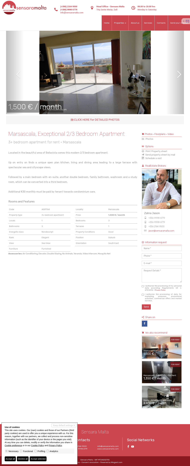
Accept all (10, 459)
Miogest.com (116, 462)
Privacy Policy (160, 290)
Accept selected (38, 459)
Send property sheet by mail (158, 154)
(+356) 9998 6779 (68, 9)
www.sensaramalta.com (108, 449)
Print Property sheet (154, 151)
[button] (15, 72)
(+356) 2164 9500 (68, 6)
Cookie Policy (37, 445)
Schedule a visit (152, 158)
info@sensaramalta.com (71, 12)
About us (135, 23)
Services (148, 23)
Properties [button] (120, 23)
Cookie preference (13, 445)
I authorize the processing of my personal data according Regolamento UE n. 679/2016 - (162, 288)
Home (106, 23)
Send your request (179, 23)
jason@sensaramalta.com (161, 230)
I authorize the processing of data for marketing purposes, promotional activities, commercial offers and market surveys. (162, 297)
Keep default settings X (64, 425)
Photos (147, 139)
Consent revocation (90, 462)
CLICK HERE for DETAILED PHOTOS (95, 119)
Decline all (23, 459)
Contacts (161, 23)
